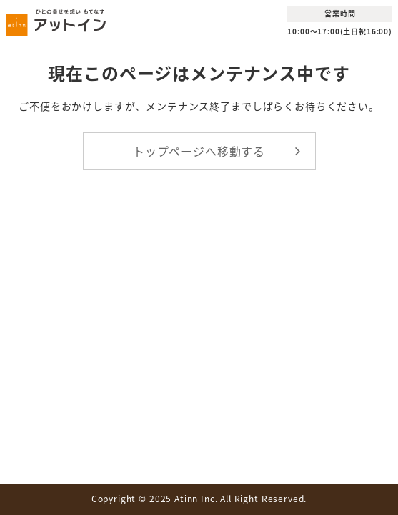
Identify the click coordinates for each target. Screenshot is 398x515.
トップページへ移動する (199, 151)
